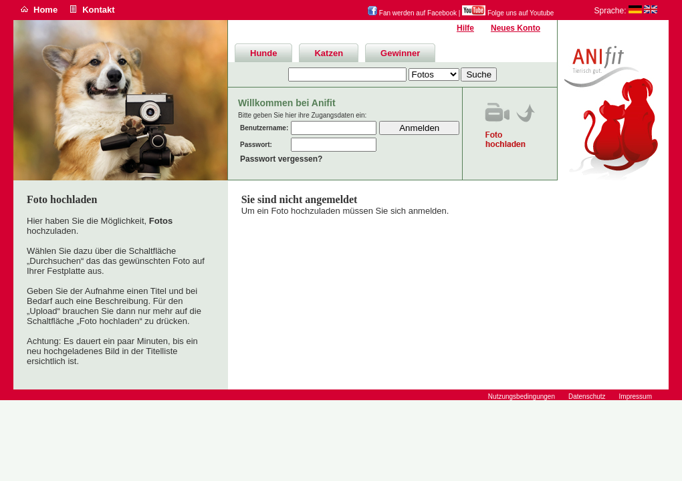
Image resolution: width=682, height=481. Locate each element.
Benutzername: (264, 128)
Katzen (328, 53)
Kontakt (98, 10)
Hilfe (465, 28)
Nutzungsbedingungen (521, 396)
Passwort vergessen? (281, 159)
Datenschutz (587, 396)
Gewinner (400, 53)
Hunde (263, 53)
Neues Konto (515, 28)
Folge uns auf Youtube (508, 13)
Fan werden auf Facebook (412, 13)
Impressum (635, 396)
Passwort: (256, 144)
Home (45, 10)
